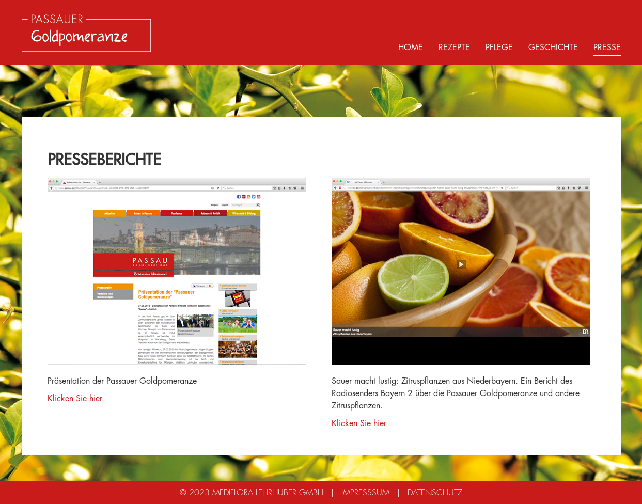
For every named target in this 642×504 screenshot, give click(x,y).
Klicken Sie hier (75, 399)
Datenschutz (435, 493)
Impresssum (365, 493)
